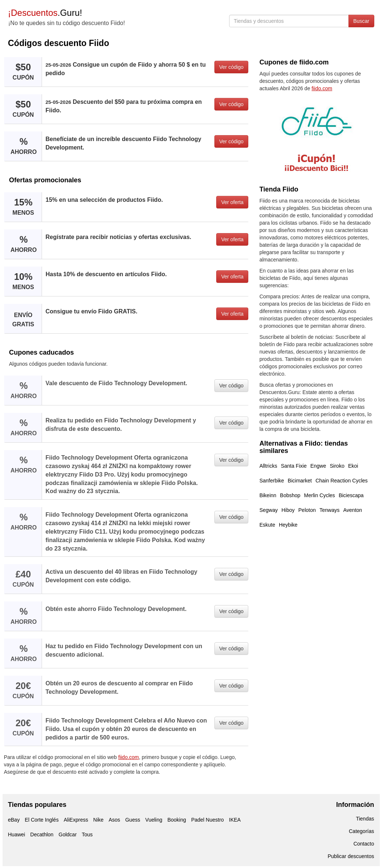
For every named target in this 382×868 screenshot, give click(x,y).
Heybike (288, 525)
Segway (268, 510)
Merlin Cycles (319, 495)
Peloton (307, 510)
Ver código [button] (231, 67)
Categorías (361, 831)
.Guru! (45, 13)
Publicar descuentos (350, 856)
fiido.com (128, 757)
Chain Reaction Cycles (341, 481)
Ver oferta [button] (232, 202)
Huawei (16, 834)
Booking (176, 820)
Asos (114, 820)
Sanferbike (271, 481)
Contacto (363, 844)
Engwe (318, 466)
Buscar (361, 21)
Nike (98, 820)
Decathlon (41, 834)
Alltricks (268, 466)
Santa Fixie (293, 466)
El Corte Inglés (42, 820)
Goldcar (68, 834)
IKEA (235, 820)
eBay (14, 820)
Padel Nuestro (207, 820)
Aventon (352, 510)
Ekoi (353, 466)
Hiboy (288, 510)
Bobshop (290, 495)
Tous (87, 834)
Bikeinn (267, 495)
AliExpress (76, 820)
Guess (132, 820)
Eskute (267, 525)
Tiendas (365, 819)
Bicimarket (300, 481)
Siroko (337, 466)
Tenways (329, 510)
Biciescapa (351, 495)
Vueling (153, 820)
